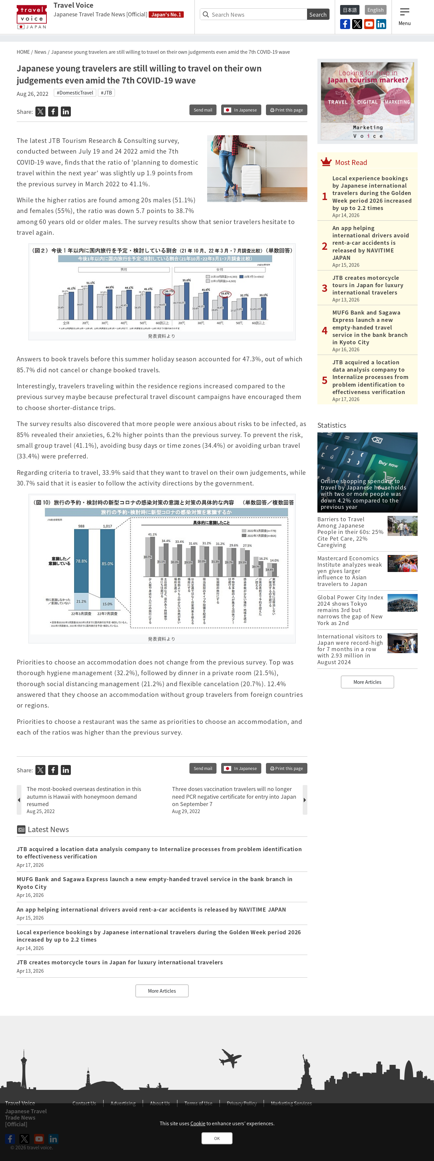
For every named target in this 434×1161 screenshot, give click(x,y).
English (376, 9)
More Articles (162, 990)
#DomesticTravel (75, 92)
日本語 (350, 9)
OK (217, 1138)
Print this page (286, 110)
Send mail (203, 110)
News (40, 51)
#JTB (106, 92)
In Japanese (245, 110)
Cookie (197, 1123)
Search (318, 14)
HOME (23, 51)
